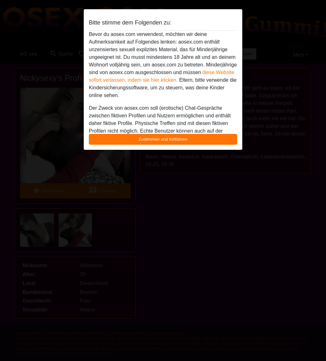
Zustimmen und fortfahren (163, 139)
